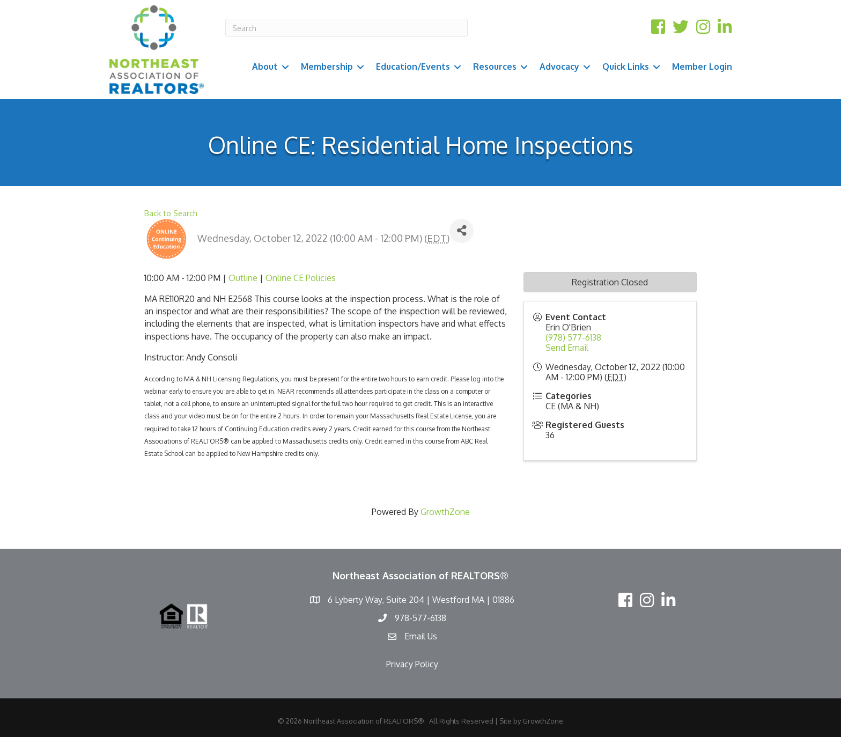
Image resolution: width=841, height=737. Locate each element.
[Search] (346, 28)
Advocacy (559, 66)
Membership (327, 66)
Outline (242, 277)
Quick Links (625, 66)
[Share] (461, 231)
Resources (495, 66)
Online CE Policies (300, 277)
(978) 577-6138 (573, 337)
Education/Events (413, 66)
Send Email (566, 347)
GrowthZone (445, 511)
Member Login (702, 66)
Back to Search (170, 213)
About (265, 66)
